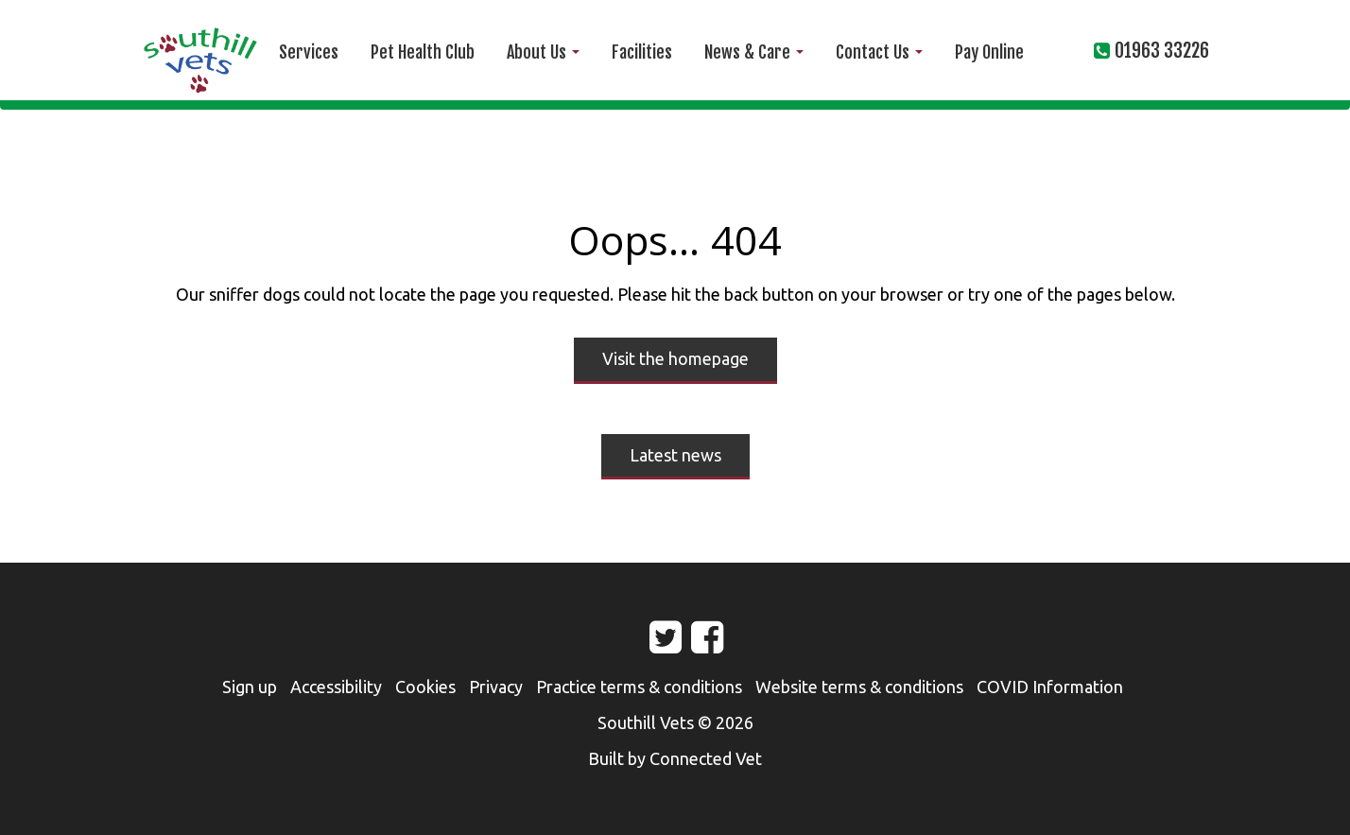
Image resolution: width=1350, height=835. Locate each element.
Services (308, 52)
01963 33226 (1162, 50)
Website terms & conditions (859, 686)
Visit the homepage (675, 358)
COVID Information (1050, 686)
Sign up (249, 686)
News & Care (754, 52)
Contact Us (879, 52)
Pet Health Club (423, 52)
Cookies (425, 686)
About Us (543, 52)
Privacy (496, 686)
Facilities (642, 52)
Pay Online (989, 52)
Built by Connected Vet (675, 758)
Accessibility (336, 686)
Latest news (675, 454)
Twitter (649, 645)
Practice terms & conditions (639, 686)
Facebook (691, 645)
